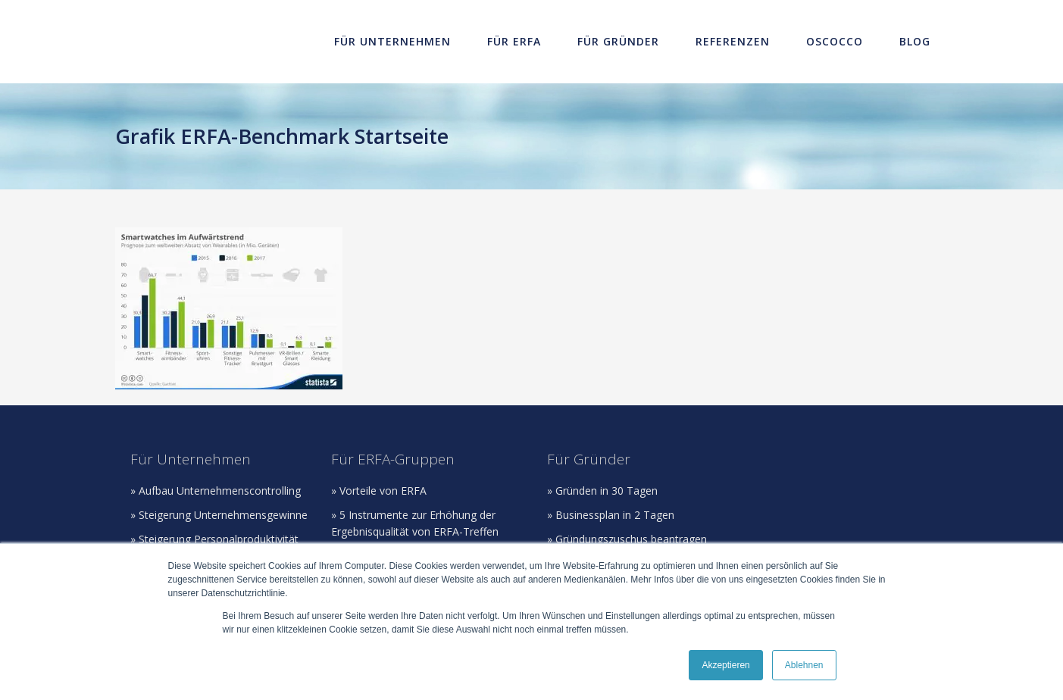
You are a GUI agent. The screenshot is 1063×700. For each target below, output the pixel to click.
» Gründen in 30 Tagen (602, 490)
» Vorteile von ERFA (379, 490)
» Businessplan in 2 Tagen (610, 515)
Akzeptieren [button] (725, 665)
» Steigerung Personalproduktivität (214, 539)
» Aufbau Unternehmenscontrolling (215, 490)
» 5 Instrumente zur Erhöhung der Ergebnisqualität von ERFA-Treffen (415, 523)
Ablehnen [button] (804, 665)
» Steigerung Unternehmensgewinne (219, 515)
